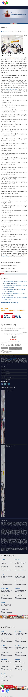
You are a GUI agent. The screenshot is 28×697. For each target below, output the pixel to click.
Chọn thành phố (5, 31)
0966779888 (8, 686)
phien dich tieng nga (9, 359)
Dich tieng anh (5, 3)
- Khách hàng (24, 332)
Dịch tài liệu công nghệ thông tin (7, 377)
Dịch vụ (3, 366)
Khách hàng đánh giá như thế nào (14, 341)
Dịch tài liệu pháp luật (6, 373)
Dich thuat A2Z (3, 696)
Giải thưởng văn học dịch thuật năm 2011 (10, 390)
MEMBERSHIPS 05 (4, 348)
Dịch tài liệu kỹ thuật (5, 371)
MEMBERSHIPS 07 (6, 351)
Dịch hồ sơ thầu (5, 368)
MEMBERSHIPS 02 (8, 345)
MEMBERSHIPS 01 (3, 345)
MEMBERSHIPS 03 (12, 345)
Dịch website (4, 376)
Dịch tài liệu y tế (4, 374)
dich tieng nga (13, 358)
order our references (17, 316)
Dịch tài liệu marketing (6, 379)
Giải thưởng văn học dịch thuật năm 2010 (10, 446)
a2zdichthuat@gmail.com (18, 310)
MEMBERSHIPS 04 (18, 345)
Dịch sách (3, 370)
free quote (6, 316)
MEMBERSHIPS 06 (15, 348)
